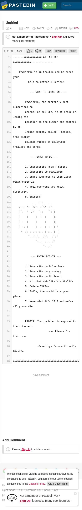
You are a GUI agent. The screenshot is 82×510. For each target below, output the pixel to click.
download (60, 50)
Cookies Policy (37, 483)
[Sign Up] (12, 498)
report (73, 50)
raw (49, 50)
